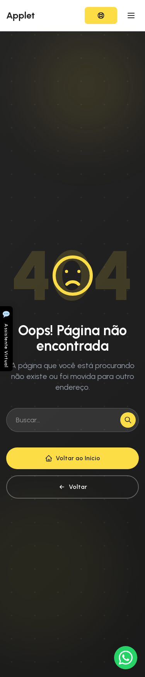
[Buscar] (128, 420)
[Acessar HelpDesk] (101, 15)
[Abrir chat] (6, 338)
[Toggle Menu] (131, 15)
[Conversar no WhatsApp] (125, 657)
